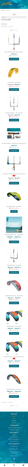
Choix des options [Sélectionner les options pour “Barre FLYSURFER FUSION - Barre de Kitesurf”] (14, 59)
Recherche (14, 465)
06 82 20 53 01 (15, 446)
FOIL (14, 418)
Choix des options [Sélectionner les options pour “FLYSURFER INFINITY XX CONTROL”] (14, 272)
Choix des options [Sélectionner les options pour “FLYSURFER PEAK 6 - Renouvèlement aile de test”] (14, 365)
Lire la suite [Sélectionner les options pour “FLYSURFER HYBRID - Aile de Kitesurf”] (14, 211)
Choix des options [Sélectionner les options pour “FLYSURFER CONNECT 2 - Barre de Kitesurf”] (14, 120)
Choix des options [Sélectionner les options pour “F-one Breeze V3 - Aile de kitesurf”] (14, 89)
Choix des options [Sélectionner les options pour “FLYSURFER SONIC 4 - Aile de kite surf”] (14, 396)
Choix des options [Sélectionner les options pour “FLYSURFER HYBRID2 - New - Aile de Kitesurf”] (14, 241)
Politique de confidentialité (13, 462)
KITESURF (14, 416)
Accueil (4, 10)
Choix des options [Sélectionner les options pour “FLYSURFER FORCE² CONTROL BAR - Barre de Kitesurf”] (14, 183)
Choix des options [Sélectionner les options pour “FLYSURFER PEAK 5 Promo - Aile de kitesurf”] (14, 302)
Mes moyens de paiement (14, 439)
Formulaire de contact (14, 429)
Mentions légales (23, 462)
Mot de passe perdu (14, 441)
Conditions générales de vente (14, 427)
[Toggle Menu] (25, 6)
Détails (14, 434)
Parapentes (14, 420)
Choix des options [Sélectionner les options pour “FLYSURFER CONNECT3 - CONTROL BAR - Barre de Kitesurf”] (14, 150)
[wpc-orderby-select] (14, 17)
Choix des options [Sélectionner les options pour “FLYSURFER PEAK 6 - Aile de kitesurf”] (14, 333)
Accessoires (14, 422)
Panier (22, 464)
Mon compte (4, 465)
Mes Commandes (14, 437)
